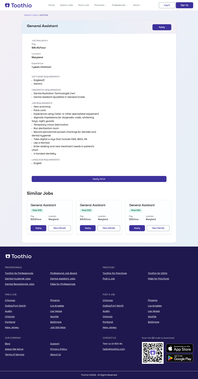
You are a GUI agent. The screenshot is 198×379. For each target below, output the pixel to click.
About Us (55, 354)
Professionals (120, 5)
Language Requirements (46, 159)
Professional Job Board (63, 273)
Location (36, 53)
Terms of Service (14, 354)
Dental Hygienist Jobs (18, 278)
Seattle (54, 316)
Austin (8, 311)
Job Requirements (42, 103)
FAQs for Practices (158, 278)
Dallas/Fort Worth (15, 305)
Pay (34, 44)
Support (54, 343)
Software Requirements (46, 76)
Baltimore (56, 322)
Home (52, 5)
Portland (10, 322)
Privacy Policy (58, 349)
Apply (162, 27)
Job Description (40, 40)
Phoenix (55, 300)
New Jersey (12, 327)
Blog (7, 343)
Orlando (10, 316)
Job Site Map (58, 327)
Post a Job (83, 5)
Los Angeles (57, 305)
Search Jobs (66, 5)
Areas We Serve (14, 349)
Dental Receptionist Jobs (19, 284)
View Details (59, 228)
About (137, 5)
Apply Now (99, 178)
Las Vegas (56, 311)
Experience (37, 63)
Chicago (10, 300)
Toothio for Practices (115, 273)
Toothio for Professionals (19, 273)
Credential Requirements (46, 90)
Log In (167, 5)
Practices (100, 5)
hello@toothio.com (114, 349)
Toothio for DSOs (157, 273)
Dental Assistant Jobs (62, 278)
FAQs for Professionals (62, 284)
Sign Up (184, 5)
